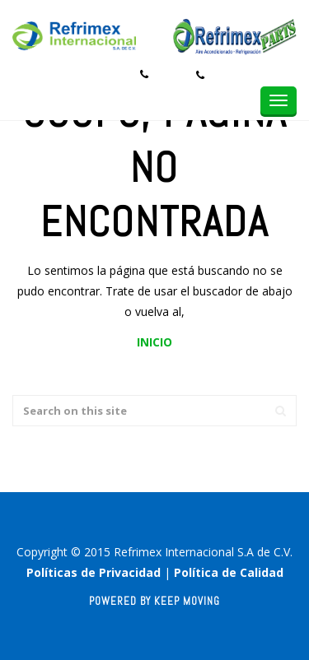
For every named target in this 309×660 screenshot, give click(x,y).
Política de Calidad (228, 572)
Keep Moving (187, 601)
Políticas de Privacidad (93, 572)
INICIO (154, 342)
